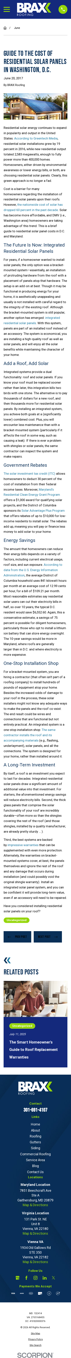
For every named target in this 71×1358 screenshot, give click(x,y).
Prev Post (17, 937)
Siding (35, 1148)
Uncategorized (17, 920)
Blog (35, 1166)
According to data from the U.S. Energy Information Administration (33, 570)
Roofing (35, 1136)
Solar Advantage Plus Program (43, 510)
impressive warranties (23, 845)
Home (35, 1124)
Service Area (35, 1160)
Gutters (35, 1142)
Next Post (48, 937)
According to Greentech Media (36, 138)
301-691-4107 (35, 1110)
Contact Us (35, 1172)
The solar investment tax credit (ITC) (29, 473)
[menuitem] (35, 1333)
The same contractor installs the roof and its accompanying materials (29, 735)
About (35, 1130)
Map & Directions (35, 1205)
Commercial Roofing (35, 1154)
